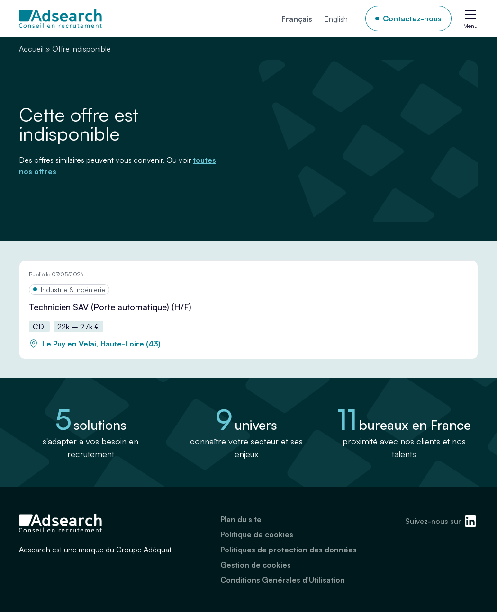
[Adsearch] (60, 18)
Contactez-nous (412, 18)
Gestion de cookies (255, 564)
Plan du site (241, 519)
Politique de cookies (256, 534)
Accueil (31, 48)
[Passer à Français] (297, 18)
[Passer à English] (335, 18)
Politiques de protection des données (288, 549)
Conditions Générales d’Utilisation (282, 580)
